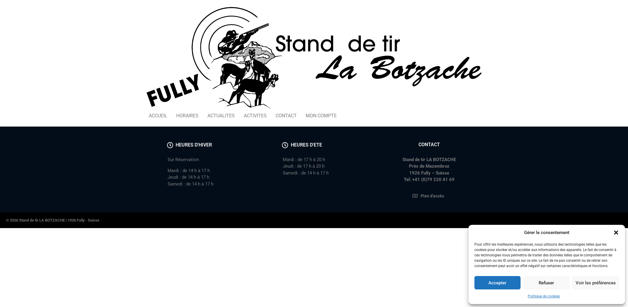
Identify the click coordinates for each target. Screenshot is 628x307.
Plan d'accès (432, 196)
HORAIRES (187, 116)
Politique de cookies (544, 296)
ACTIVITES (255, 116)
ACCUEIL (158, 116)
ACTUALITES (221, 116)
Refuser (546, 283)
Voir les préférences (596, 283)
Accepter (497, 283)
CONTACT (286, 116)
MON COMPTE (321, 116)
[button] (616, 233)
